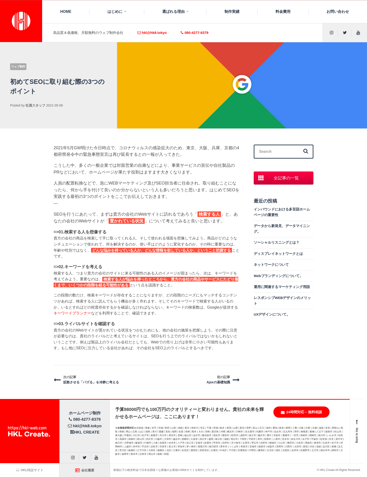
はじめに (114, 12)
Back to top (357, 431)
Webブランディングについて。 (278, 276)
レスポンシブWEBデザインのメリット (282, 300)
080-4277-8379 (194, 33)
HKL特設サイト (30, 470)
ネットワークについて (271, 265)
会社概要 (84, 470)
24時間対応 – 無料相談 (301, 412)
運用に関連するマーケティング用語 (282, 287)
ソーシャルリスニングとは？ (276, 242)
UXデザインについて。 (272, 314)
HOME (65, 12)
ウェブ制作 (18, 66)
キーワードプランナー (72, 313)
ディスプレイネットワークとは (278, 254)
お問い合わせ (338, 12)
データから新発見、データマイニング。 (282, 228)
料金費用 (282, 12)
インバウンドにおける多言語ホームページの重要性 (282, 212)
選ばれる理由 (173, 12)
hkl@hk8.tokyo (152, 33)
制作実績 (231, 12)
